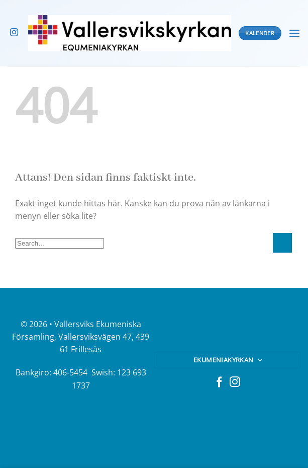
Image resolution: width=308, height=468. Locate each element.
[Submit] (282, 243)
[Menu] (294, 33)
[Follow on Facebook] (219, 382)
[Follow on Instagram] (14, 32)
